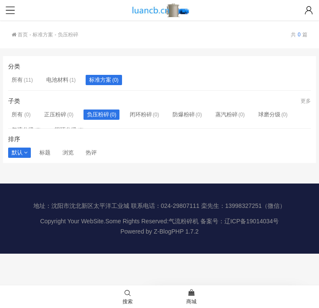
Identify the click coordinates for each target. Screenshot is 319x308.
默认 (19, 152)
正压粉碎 (55, 114)
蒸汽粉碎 (226, 114)
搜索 (127, 297)
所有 (17, 80)
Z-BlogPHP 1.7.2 (176, 231)
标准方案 (43, 35)
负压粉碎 (98, 114)
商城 (191, 297)
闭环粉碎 (141, 114)
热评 (91, 152)
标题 (45, 152)
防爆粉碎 (184, 114)
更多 (306, 101)
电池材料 (57, 80)
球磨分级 (269, 114)
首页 (20, 35)
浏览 (68, 152)
